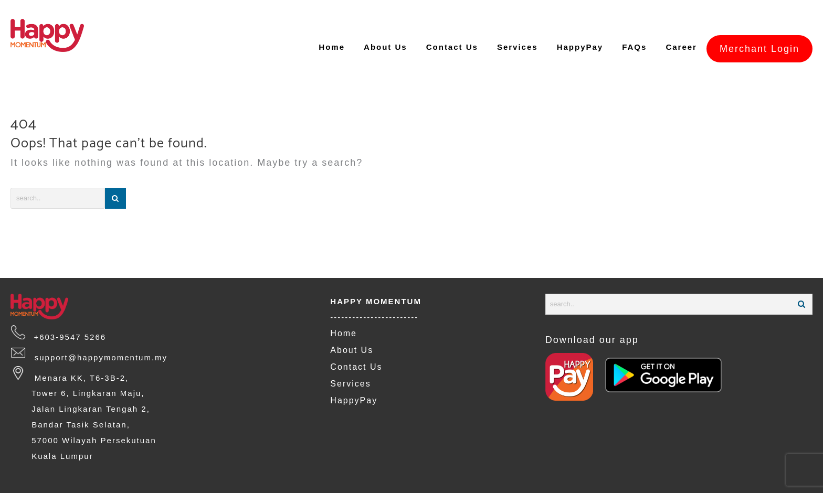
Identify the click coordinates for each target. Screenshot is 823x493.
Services (350, 364)
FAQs (20, 485)
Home (343, 313)
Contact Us (356, 347)
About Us (351, 330)
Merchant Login (759, 29)
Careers (55, 485)
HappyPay (353, 381)
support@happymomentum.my (96, 338)
